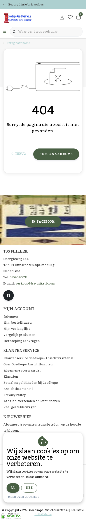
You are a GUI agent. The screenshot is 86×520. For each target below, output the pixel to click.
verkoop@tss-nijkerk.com (35, 284)
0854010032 (19, 277)
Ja (13, 488)
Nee (29, 488)
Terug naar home (56, 154)
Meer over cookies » (23, 497)
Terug (18, 154)
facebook (43, 222)
